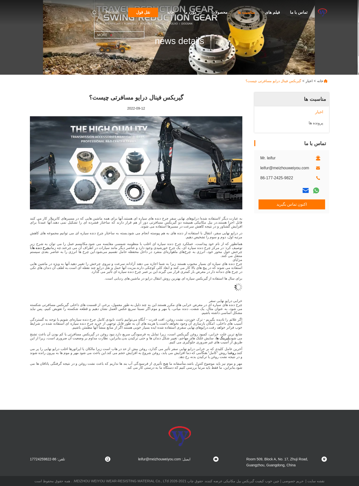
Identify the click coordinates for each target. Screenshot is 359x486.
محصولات (219, 12)
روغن (233, 353)
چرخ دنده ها (40, 248)
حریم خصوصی (293, 481)
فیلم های (272, 12)
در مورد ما (192, 12)
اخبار (309, 81)
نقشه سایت (316, 481)
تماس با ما (298, 12)
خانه (170, 12)
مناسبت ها (246, 12)
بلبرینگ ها (223, 338)
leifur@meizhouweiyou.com (284, 168)
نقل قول (143, 12)
